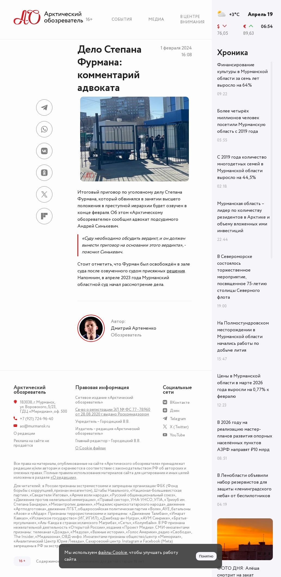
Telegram (178, 419)
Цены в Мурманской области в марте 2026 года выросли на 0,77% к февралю (243, 386)
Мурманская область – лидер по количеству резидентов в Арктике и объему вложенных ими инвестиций (243, 217)
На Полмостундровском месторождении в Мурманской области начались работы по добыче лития (243, 337)
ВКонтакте (180, 402)
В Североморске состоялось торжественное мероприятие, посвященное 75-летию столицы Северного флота (242, 277)
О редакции (24, 433)
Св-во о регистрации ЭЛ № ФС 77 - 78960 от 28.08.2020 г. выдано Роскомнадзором (112, 412)
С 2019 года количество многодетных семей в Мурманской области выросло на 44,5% (242, 167)
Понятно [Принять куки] (206, 556)
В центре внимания (192, 19)
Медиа (156, 19)
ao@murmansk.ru (35, 426)
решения (176, 271)
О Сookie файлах (90, 448)
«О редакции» (63, 477)
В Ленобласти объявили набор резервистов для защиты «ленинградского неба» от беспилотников (244, 485)
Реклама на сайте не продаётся (31, 443)
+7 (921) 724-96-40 (36, 419)
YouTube (177, 435)
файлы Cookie (112, 552)
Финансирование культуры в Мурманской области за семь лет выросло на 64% (242, 75)
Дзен (174, 410)
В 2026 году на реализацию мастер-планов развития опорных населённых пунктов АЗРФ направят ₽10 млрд (244, 436)
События (122, 19)
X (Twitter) (179, 427)
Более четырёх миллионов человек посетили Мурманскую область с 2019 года (241, 121)
